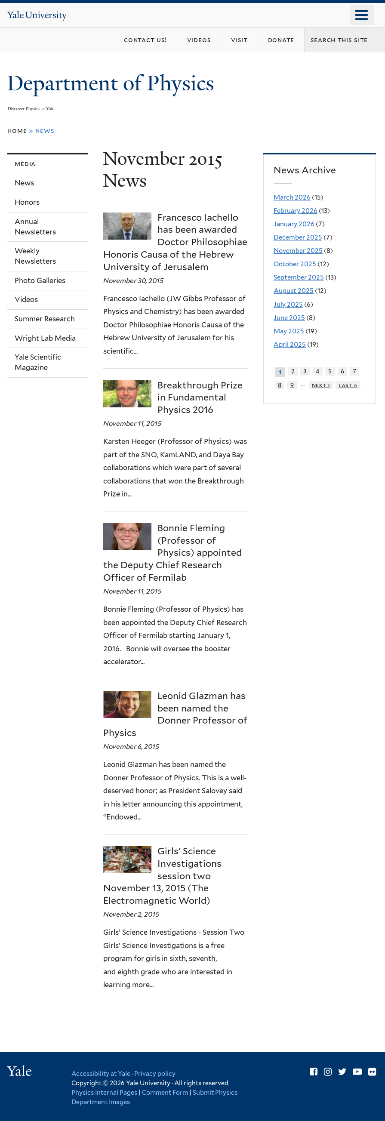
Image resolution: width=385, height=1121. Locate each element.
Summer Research (45, 318)
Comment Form (165, 1092)
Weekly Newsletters (35, 255)
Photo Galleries (40, 280)
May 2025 (289, 331)
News (24, 183)
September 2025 (299, 277)
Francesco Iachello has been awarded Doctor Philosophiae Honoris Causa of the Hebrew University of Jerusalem (175, 242)
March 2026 (292, 197)
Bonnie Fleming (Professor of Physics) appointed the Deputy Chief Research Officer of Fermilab (172, 553)
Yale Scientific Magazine (38, 362)
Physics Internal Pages (104, 1092)
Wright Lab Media (45, 338)
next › (321, 385)
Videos (26, 299)
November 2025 (298, 251)
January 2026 (294, 224)
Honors (27, 202)
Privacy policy (155, 1073)
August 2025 (294, 291)
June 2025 (289, 318)
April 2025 (290, 344)
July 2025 (288, 304)
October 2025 (295, 264)
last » (348, 385)
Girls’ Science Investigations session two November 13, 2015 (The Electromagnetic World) (162, 876)
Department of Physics (113, 83)
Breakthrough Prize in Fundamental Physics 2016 (200, 398)
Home (17, 130)
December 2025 (298, 237)
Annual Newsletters (35, 226)
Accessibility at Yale (100, 1073)
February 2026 (295, 211)
